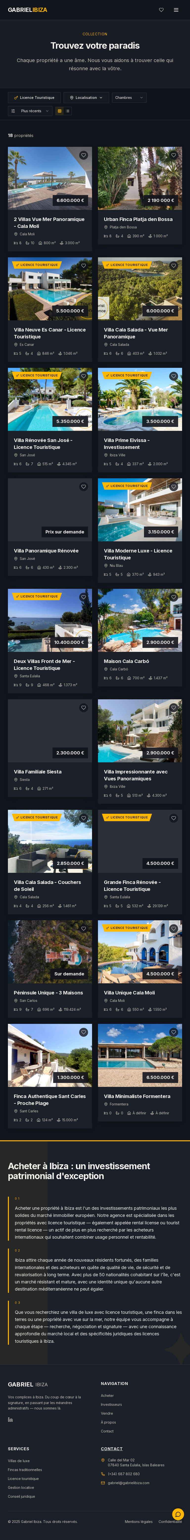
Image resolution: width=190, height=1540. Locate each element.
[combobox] (129, 98)
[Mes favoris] (161, 10)
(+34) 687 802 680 (124, 1474)
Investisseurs (111, 1404)
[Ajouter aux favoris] (83, 155)
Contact (107, 1431)
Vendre (107, 1413)
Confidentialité (170, 1521)
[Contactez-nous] (178, 1514)
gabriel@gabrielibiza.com (128, 1483)
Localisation (86, 97)
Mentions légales (139, 1521)
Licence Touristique (34, 97)
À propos (108, 1422)
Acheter (107, 1395)
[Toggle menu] (176, 10)
